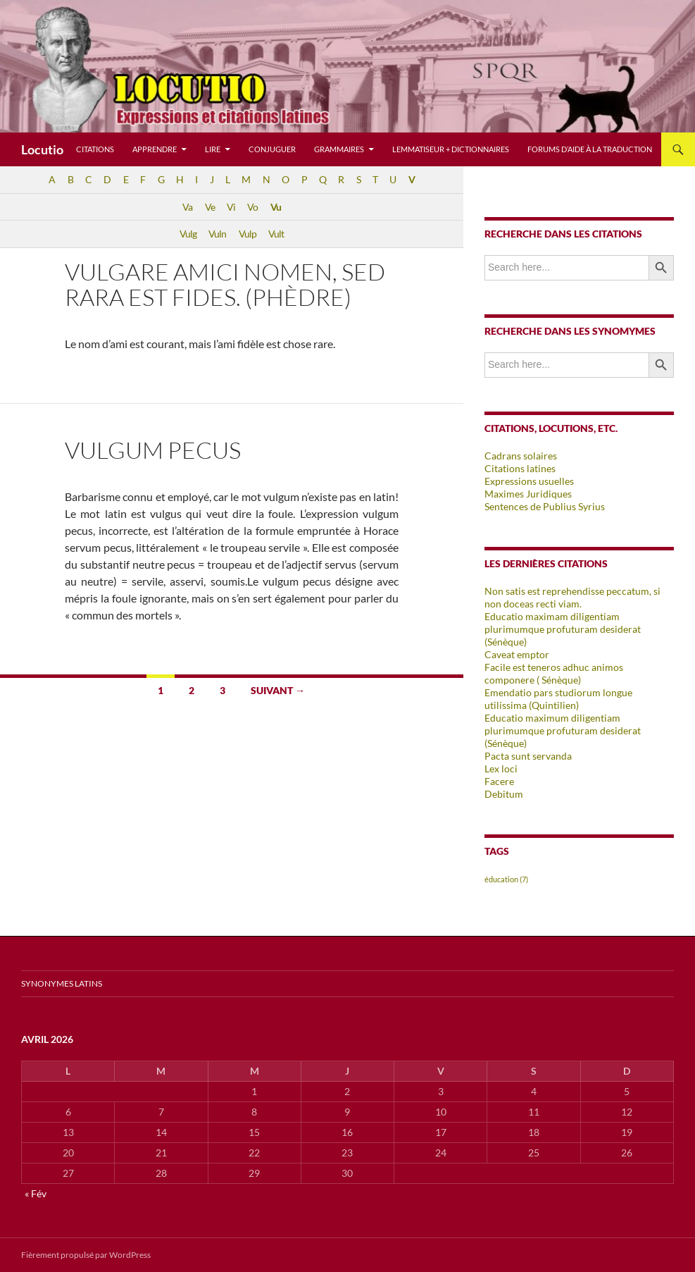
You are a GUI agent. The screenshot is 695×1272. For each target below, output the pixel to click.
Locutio (42, 149)
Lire (212, 149)
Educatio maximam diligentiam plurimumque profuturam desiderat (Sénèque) (562, 629)
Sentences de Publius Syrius (544, 506)
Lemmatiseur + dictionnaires (450, 149)
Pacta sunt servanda (528, 756)
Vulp (247, 234)
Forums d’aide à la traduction (589, 149)
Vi (231, 207)
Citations (95, 149)
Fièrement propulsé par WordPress (86, 1254)
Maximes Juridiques (528, 494)
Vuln (217, 234)
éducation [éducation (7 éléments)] (506, 879)
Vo (252, 207)
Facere (499, 781)
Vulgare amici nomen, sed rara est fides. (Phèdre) (225, 284)
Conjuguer (272, 149)
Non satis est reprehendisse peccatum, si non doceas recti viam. (572, 597)
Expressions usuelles (529, 481)
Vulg (188, 234)
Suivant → (278, 690)
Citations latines (520, 468)
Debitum (503, 794)
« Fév (35, 1193)
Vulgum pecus (153, 450)
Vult (276, 234)
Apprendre (154, 149)
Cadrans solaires (520, 456)
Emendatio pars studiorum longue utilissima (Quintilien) (558, 698)
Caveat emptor (516, 654)
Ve (210, 207)
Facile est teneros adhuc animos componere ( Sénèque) (553, 673)
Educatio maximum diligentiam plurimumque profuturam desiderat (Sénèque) (562, 730)
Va (187, 207)
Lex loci (501, 768)
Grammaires (339, 149)
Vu (275, 207)
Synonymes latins (61, 983)
